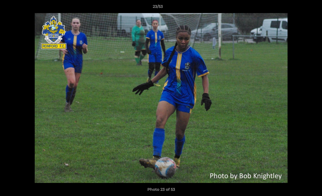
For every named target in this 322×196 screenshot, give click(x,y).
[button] (299, 7)
